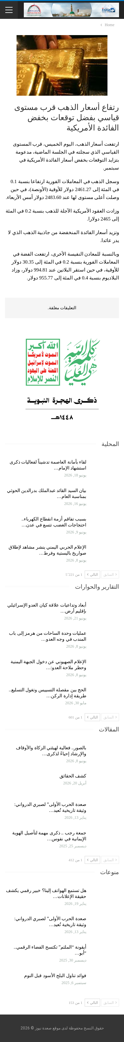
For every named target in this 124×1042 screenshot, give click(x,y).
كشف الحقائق (72, 775)
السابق (110, 574)
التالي (92, 574)
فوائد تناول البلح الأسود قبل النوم (55, 975)
